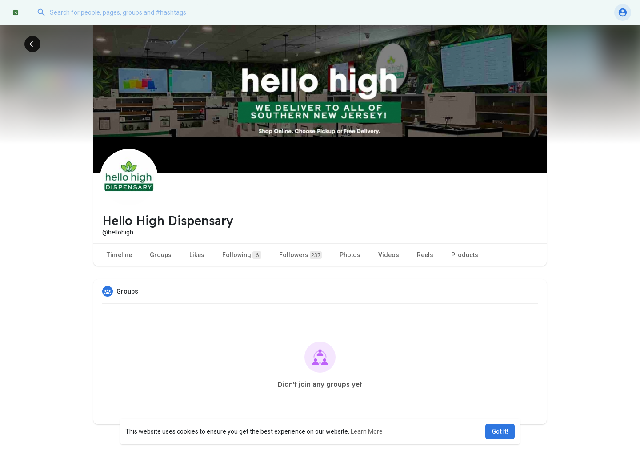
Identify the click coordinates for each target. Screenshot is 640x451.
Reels (425, 254)
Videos (388, 254)
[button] (122, 12)
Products (464, 254)
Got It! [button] (500, 431)
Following (241, 255)
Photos (350, 254)
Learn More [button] (367, 431)
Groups (161, 254)
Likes (196, 254)
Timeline (119, 254)
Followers (300, 255)
